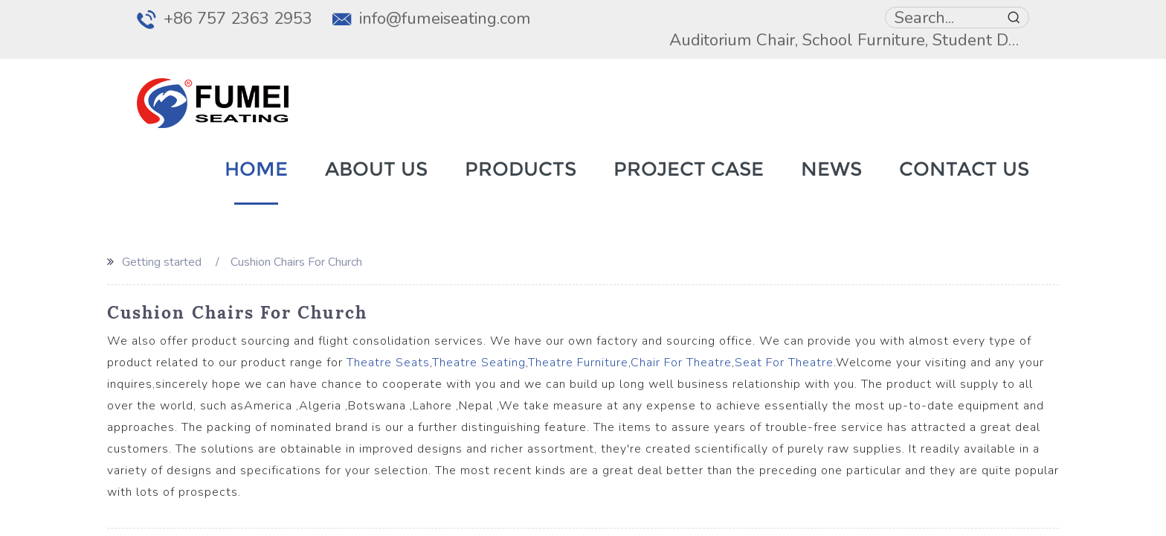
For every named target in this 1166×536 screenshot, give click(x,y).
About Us (376, 169)
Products (520, 169)
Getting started (162, 262)
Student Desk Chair (1005, 39)
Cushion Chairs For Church (296, 262)
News (831, 169)
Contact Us (964, 169)
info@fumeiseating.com (445, 18)
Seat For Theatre (784, 362)
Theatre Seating (479, 362)
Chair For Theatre (681, 362)
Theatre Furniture (578, 362)
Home (256, 169)
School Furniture (863, 39)
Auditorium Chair (732, 39)
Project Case (688, 169)
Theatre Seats (388, 362)
